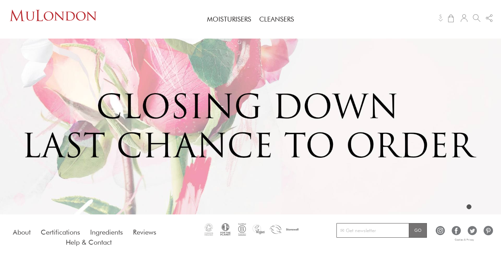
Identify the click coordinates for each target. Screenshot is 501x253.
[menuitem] (229, 19)
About (22, 232)
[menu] (250, 19)
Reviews (144, 232)
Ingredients (106, 232)
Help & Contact (89, 242)
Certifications (60, 232)
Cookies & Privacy (464, 239)
